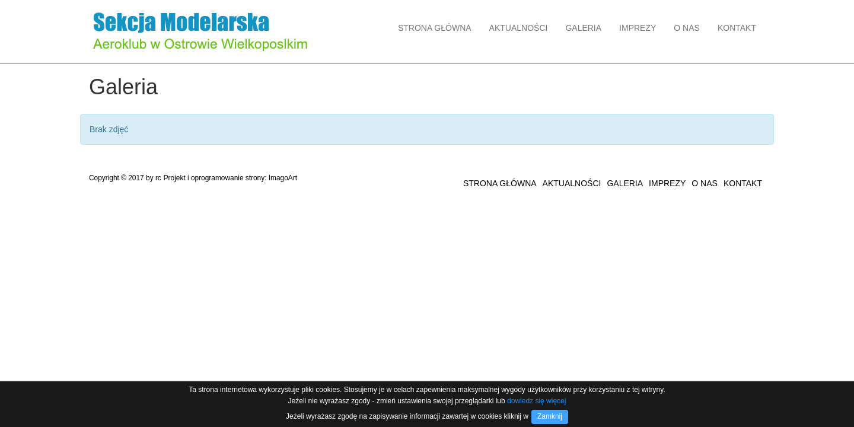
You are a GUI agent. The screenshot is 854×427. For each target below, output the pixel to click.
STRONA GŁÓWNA (434, 28)
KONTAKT (737, 28)
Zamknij (549, 416)
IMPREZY (637, 28)
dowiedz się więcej (536, 401)
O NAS (687, 28)
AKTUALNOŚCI (518, 28)
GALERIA (583, 28)
